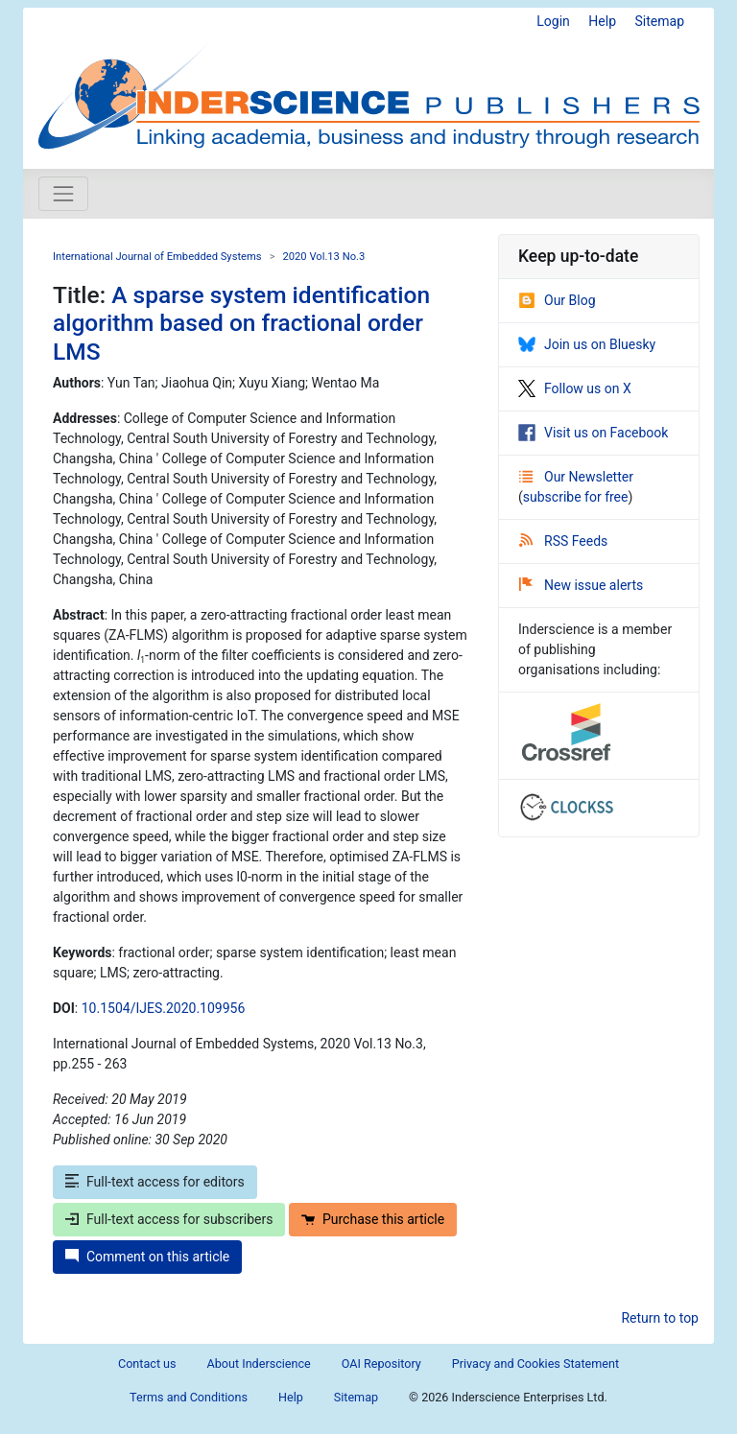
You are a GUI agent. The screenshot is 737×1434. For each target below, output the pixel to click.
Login (553, 21)
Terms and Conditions (189, 1397)
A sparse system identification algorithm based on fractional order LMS (241, 323)
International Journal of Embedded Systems (157, 256)
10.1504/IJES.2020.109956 (164, 1008)
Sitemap (659, 21)
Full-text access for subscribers (169, 1219)
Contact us (147, 1363)
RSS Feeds (563, 541)
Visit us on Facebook (593, 432)
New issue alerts (581, 585)
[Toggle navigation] (63, 193)
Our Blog (557, 300)
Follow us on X (574, 388)
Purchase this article (372, 1219)
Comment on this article (147, 1256)
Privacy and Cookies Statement (535, 1363)
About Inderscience (259, 1363)
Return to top (660, 1318)
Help (602, 21)
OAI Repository (381, 1363)
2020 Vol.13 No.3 (323, 256)
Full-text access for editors (155, 1181)
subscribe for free (576, 497)
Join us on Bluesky (586, 344)
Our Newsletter (576, 476)
